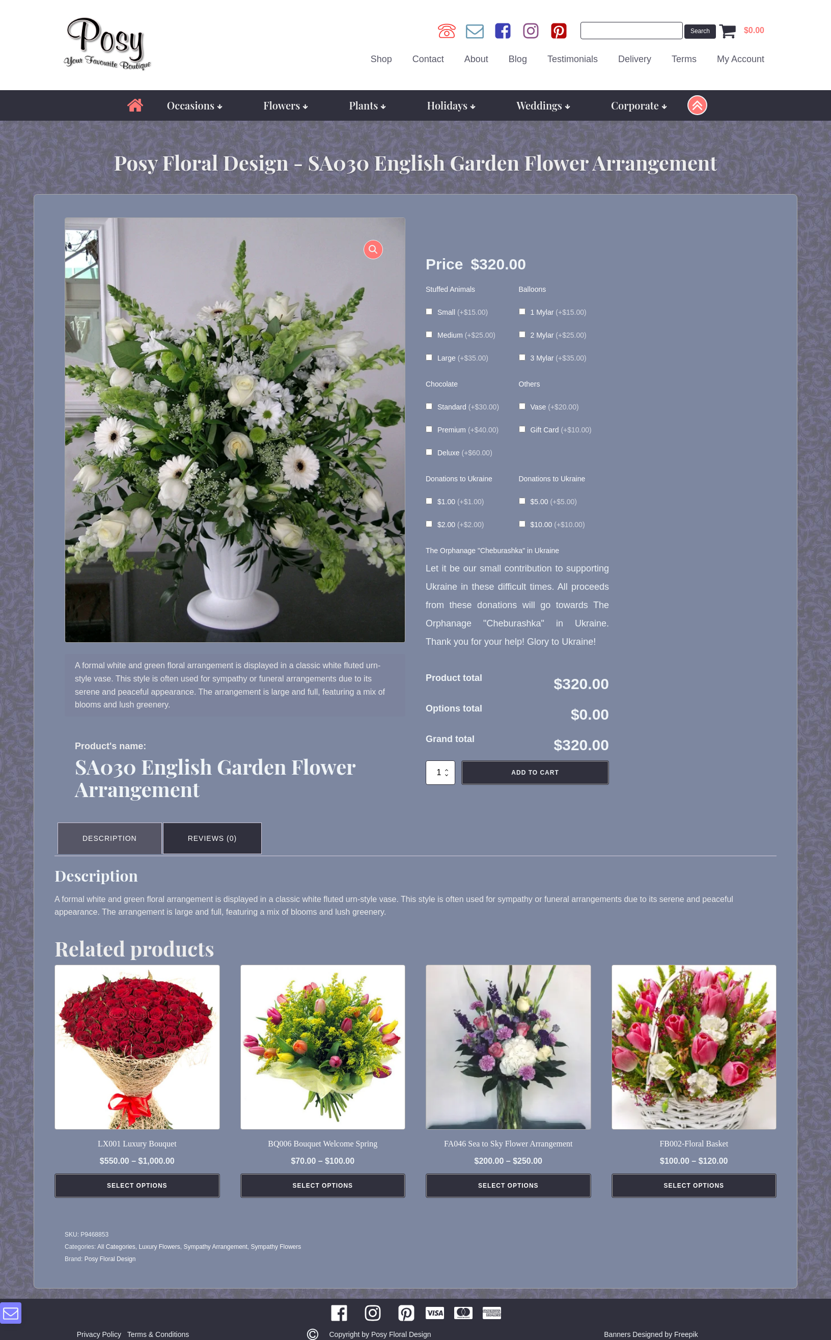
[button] (368, 247)
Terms (684, 55)
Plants (367, 97)
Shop (381, 55)
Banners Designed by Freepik (651, 1323)
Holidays (451, 97)
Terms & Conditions (160, 1323)
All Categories (116, 1235)
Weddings (543, 97)
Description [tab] (112, 829)
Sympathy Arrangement (215, 1235)
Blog (518, 55)
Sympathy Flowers (276, 1235)
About (476, 55)
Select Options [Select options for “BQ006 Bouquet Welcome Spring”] (322, 1174)
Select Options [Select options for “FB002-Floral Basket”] (693, 1174)
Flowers (285, 97)
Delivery (634, 55)
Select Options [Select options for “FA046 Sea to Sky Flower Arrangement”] (508, 1174)
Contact (428, 55)
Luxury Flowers (159, 1235)
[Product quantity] (440, 765)
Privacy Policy (97, 1323)
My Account (740, 55)
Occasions (195, 97)
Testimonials (572, 55)
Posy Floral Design (110, 1247)
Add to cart (535, 765)
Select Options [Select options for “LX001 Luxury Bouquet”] (137, 1174)
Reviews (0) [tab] (218, 829)
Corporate (639, 97)
